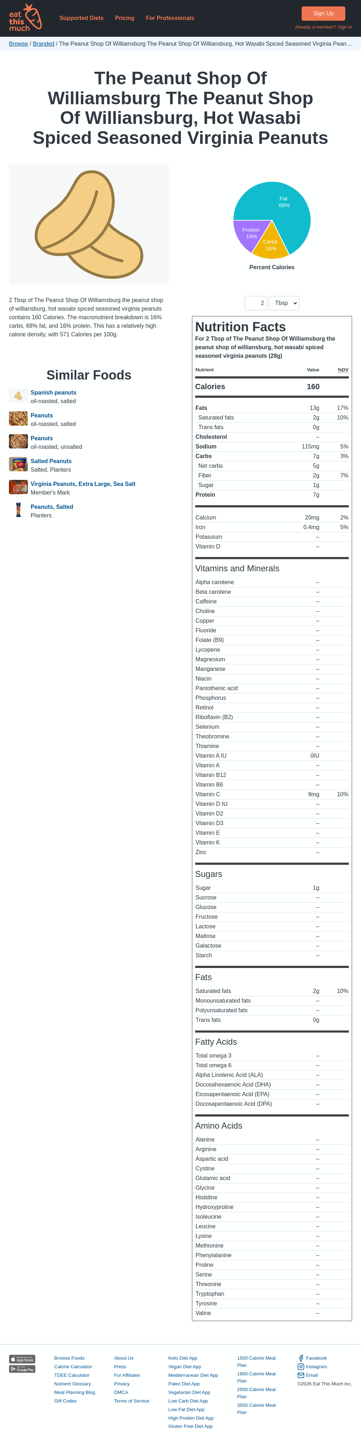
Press (120, 1366)
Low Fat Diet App (186, 1409)
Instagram (312, 1366)
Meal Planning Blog (74, 1392)
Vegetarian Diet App (189, 1392)
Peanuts (42, 415)
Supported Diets (81, 18)
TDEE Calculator (72, 1375)
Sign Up (323, 13)
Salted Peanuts (51, 461)
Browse (18, 44)
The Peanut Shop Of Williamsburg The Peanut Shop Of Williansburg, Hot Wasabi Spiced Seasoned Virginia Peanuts (180, 108)
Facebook (312, 1358)
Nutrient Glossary (72, 1383)
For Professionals (170, 18)
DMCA (121, 1392)
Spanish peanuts (53, 393)
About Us (124, 1358)
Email (307, 1375)
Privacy (122, 1383)
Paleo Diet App (184, 1383)
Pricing (124, 18)
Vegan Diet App (184, 1366)
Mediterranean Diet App (193, 1375)
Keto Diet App (182, 1358)
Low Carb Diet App (188, 1401)
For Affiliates (127, 1375)
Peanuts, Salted (52, 507)
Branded (44, 44)
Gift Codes (65, 1401)
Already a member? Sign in (323, 27)
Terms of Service (131, 1401)
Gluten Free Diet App (190, 1426)
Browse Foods (69, 1358)
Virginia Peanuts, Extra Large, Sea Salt (83, 484)
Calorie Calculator (73, 1366)
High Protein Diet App (191, 1418)
